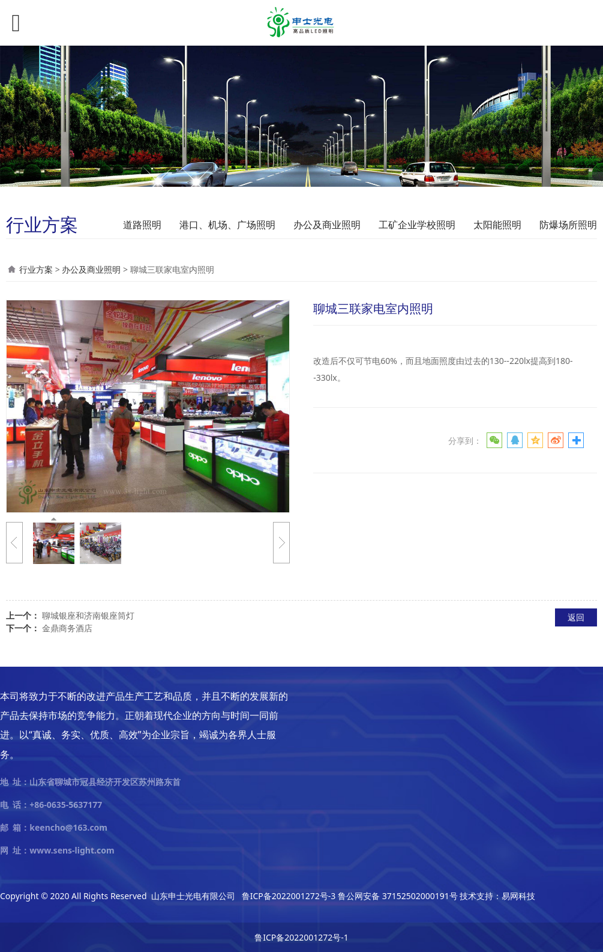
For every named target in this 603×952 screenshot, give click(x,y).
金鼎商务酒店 (67, 628)
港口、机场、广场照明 (227, 224)
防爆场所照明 (568, 224)
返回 (576, 617)
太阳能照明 (497, 224)
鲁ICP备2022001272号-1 (301, 937)
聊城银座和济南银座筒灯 (88, 615)
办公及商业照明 (327, 224)
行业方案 (36, 269)
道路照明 (142, 224)
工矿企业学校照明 (417, 224)
